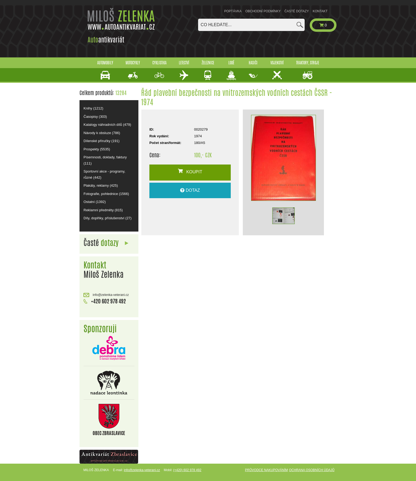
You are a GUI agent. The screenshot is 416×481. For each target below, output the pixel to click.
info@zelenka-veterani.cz (106, 295)
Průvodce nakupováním (266, 470)
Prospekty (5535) (97, 149)
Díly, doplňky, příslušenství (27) (107, 218)
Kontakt (320, 11)
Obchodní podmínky (263, 11)
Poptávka (233, 11)
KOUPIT (190, 171)
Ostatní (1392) (95, 202)
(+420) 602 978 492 (187, 470)
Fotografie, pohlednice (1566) (106, 194)
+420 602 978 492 (105, 301)
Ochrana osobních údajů (311, 470)
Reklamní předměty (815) (103, 210)
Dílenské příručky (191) (101, 141)
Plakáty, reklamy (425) (101, 185)
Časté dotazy (297, 11)
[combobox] (251, 24)
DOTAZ (190, 190)
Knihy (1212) (93, 108)
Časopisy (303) (95, 117)
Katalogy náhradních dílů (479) (107, 125)
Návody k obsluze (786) (102, 133)
